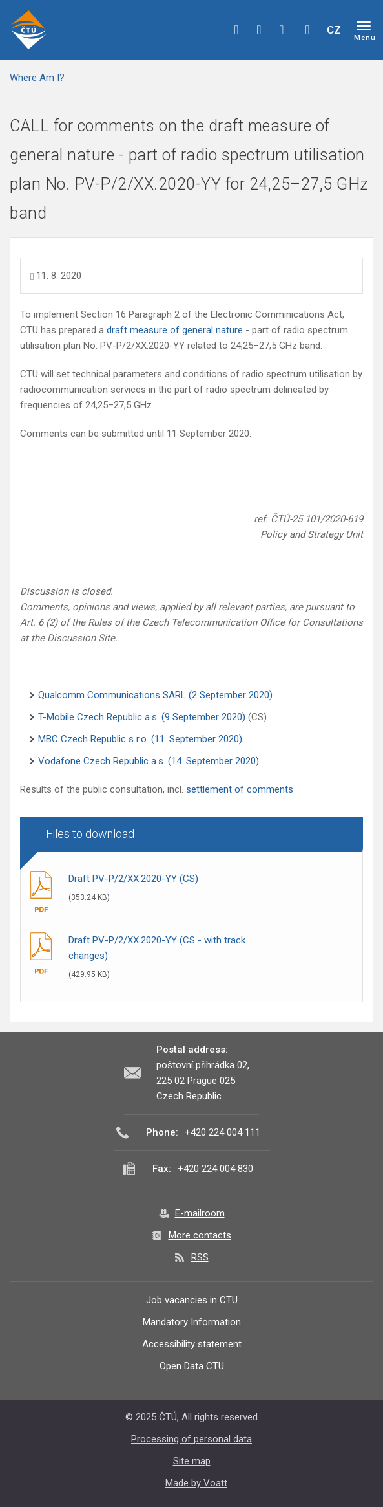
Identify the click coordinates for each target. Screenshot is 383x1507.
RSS (200, 1257)
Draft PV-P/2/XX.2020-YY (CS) (133, 879)
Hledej (307, 29)
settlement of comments (239, 789)
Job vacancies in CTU (192, 1300)
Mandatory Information (192, 1322)
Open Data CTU (192, 1366)
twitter (259, 29)
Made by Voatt (196, 1483)
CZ (334, 29)
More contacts (200, 1235)
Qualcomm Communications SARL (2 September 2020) (155, 695)
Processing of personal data (191, 1439)
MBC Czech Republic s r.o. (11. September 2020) (140, 739)
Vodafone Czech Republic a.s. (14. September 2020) (148, 761)
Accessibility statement (192, 1344)
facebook (236, 29)
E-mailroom (200, 1213)
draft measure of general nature (175, 330)
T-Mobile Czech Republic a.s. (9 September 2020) (143, 717)
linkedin (281, 29)
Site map (192, 1461)
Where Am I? (37, 77)
